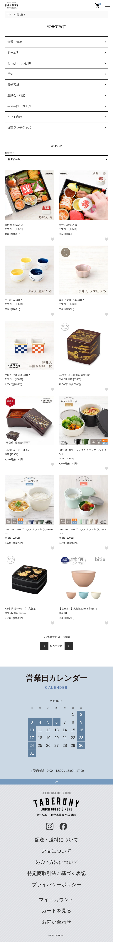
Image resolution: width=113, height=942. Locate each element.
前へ (44, 646)
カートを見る (56, 910)
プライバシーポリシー (56, 884)
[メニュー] (107, 5)
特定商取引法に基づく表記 (56, 873)
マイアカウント (56, 899)
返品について (56, 851)
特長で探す (20, 14)
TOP (8, 14)
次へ (69, 646)
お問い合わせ (56, 922)
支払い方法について (56, 862)
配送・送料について (57, 839)
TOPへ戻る (56, 782)
